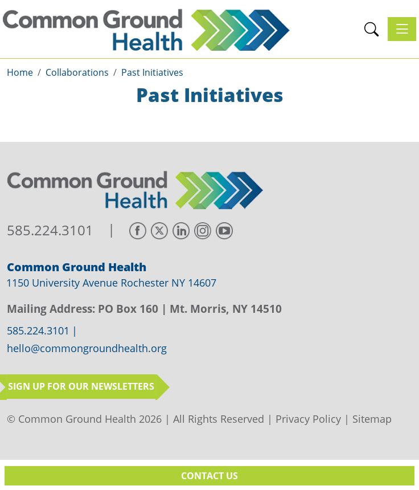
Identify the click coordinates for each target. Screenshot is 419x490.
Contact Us (209, 475)
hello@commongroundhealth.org (87, 348)
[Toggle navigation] (402, 29)
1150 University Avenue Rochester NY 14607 (111, 282)
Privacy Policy (308, 419)
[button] (371, 29)
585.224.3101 (50, 230)
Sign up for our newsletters (81, 386)
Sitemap (372, 419)
